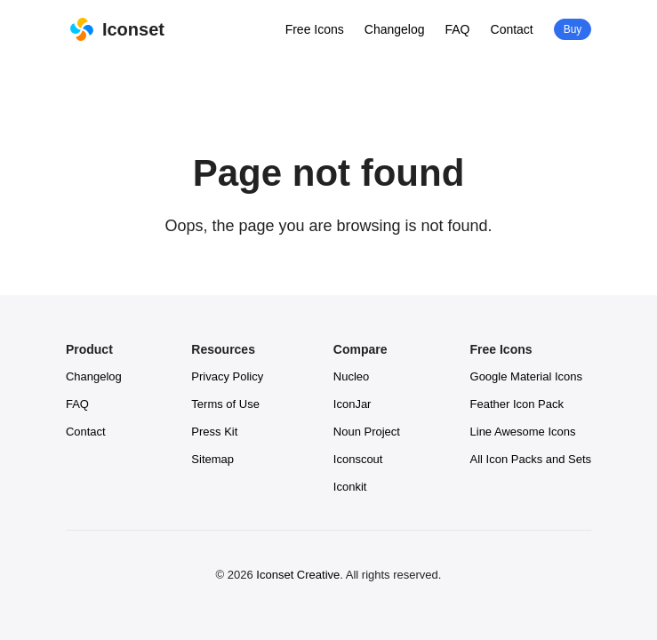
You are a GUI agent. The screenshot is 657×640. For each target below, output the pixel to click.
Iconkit (350, 486)
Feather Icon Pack (517, 404)
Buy (572, 29)
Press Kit (214, 431)
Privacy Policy (227, 376)
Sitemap (212, 459)
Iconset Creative (298, 574)
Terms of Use (225, 404)
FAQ (457, 29)
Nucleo (351, 376)
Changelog (395, 29)
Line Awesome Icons (523, 431)
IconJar (352, 404)
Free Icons (314, 29)
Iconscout (358, 459)
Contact (512, 29)
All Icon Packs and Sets (531, 459)
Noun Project (366, 431)
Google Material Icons (526, 376)
